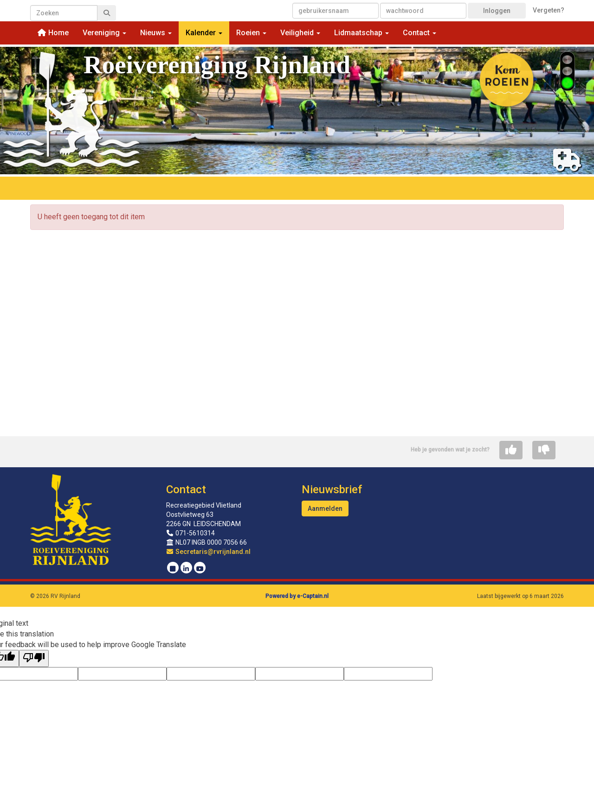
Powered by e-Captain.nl (297, 596)
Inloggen (496, 10)
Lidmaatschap (361, 32)
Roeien (251, 32)
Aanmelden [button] (325, 508)
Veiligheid (300, 32)
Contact (419, 32)
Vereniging (104, 32)
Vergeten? (548, 10)
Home (53, 32)
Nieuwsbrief (332, 489)
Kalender (204, 32)
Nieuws (156, 32)
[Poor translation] (34, 658)
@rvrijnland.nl (208, 551)
